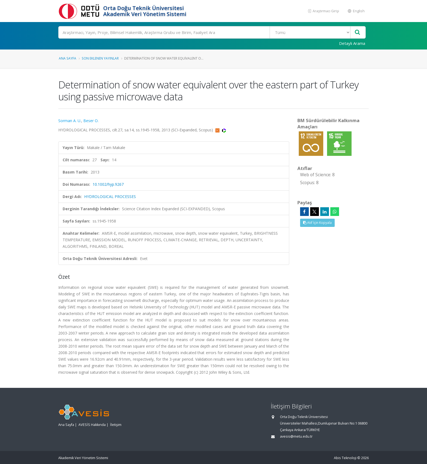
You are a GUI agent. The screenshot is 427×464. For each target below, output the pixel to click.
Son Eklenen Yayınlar (100, 58)
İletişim (115, 424)
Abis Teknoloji (345, 458)
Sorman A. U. (69, 120)
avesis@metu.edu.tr (296, 436)
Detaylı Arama (352, 43)
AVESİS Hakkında (92, 424)
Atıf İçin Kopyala (317, 222)
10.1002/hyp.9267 (108, 184)
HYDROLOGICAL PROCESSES (110, 196)
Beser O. (91, 120)
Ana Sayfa (67, 58)
